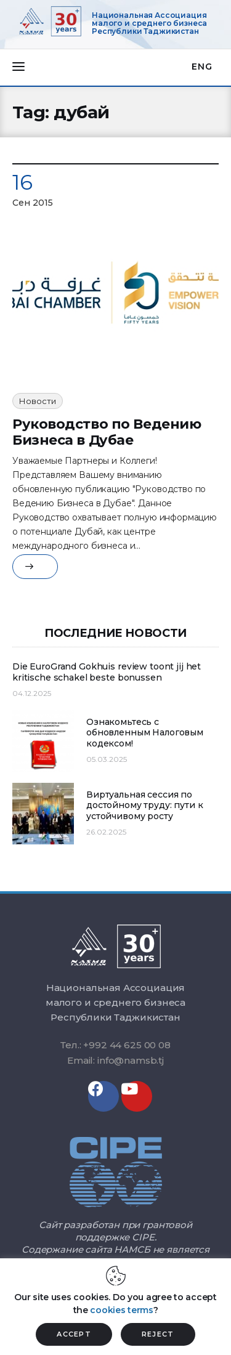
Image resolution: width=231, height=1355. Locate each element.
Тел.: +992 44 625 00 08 (115, 1045)
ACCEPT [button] (74, 1334)
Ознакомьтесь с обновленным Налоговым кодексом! (144, 733)
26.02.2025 (106, 831)
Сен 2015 (32, 202)
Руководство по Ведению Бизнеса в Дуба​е (106, 432)
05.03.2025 (106, 759)
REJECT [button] (158, 1334)
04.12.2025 (31, 693)
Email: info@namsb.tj (115, 1060)
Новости (37, 401)
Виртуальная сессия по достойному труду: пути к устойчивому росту (144, 806)
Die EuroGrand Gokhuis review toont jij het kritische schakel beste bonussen (106, 672)
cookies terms (121, 1310)
